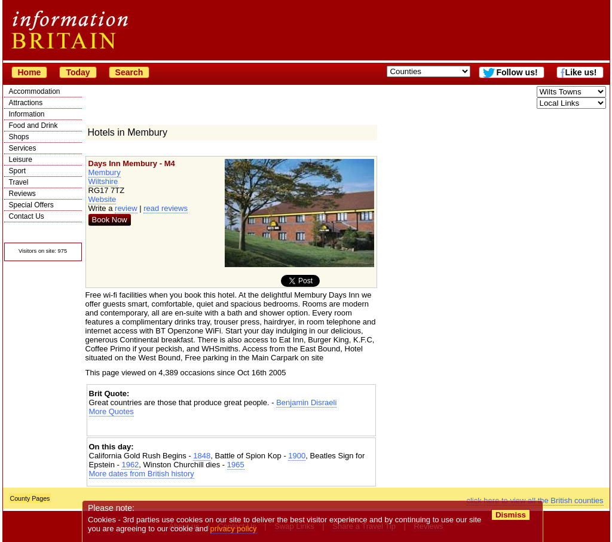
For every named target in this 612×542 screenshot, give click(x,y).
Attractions (26, 103)
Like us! (581, 72)
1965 (235, 464)
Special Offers (31, 205)
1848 (201, 455)
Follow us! (516, 72)
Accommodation (34, 91)
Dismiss (510, 514)
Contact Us (26, 216)
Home (29, 72)
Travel (19, 182)
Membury (104, 172)
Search (129, 72)
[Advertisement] (231, 426)
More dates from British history (141, 473)
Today (78, 72)
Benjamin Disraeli (306, 402)
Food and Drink (33, 125)
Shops (19, 137)
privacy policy (233, 528)
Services (22, 148)
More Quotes (111, 411)
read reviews (165, 208)
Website (102, 199)
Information (27, 114)
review (126, 208)
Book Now (109, 219)
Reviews (22, 193)
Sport (17, 171)
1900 (296, 455)
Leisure (20, 159)
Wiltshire (103, 181)
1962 (130, 464)
